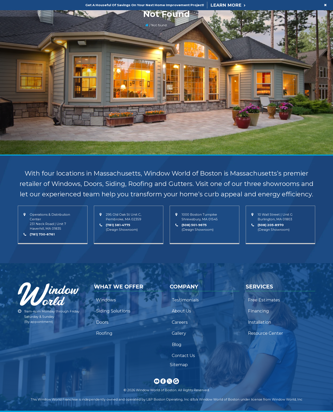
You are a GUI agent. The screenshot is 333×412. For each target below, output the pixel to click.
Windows (106, 299)
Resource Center (265, 333)
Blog (176, 344)
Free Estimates (264, 299)
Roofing (104, 333)
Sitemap (179, 364)
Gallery (179, 333)
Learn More (225, 5)
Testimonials (185, 299)
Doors (102, 322)
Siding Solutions (113, 311)
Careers (180, 322)
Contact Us (183, 355)
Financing (258, 311)
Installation (259, 322)
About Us (181, 311)
